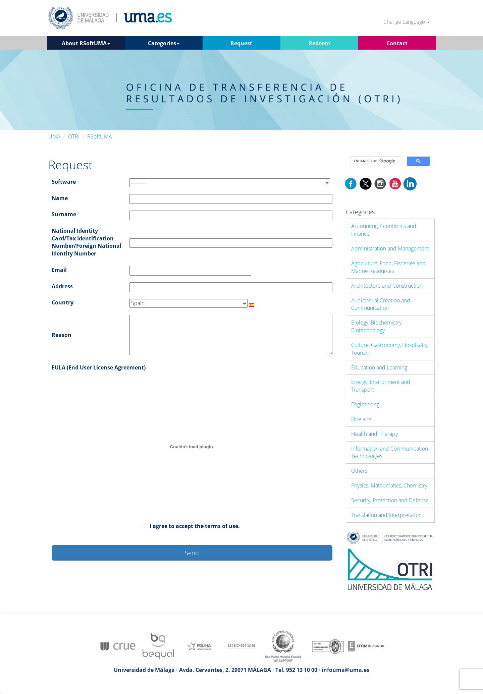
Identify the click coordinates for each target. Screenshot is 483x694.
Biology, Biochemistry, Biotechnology (376, 326)
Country (62, 302)
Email (59, 270)
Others (359, 470)
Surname (64, 214)
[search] (376, 161)
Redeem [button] (319, 43)
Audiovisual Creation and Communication (380, 304)
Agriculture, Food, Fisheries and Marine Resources (388, 267)
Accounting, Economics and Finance (383, 229)
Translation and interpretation (386, 515)
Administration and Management (390, 248)
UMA (54, 136)
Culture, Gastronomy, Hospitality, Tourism (389, 348)
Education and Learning (379, 367)
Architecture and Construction (387, 285)
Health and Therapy (374, 434)
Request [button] (241, 43)
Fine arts (361, 419)
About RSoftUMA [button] (86, 43)
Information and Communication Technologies (389, 452)
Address (62, 286)
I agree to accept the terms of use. (195, 526)
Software (64, 181)
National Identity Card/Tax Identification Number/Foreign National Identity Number (86, 242)
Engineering (365, 404)
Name (60, 198)
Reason (61, 335)
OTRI (73, 136)
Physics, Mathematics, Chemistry (389, 485)
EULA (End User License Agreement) (99, 367)
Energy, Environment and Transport (380, 385)
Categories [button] (163, 43)
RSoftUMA (99, 136)
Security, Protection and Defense (390, 500)
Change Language (406, 21)
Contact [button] (397, 43)
